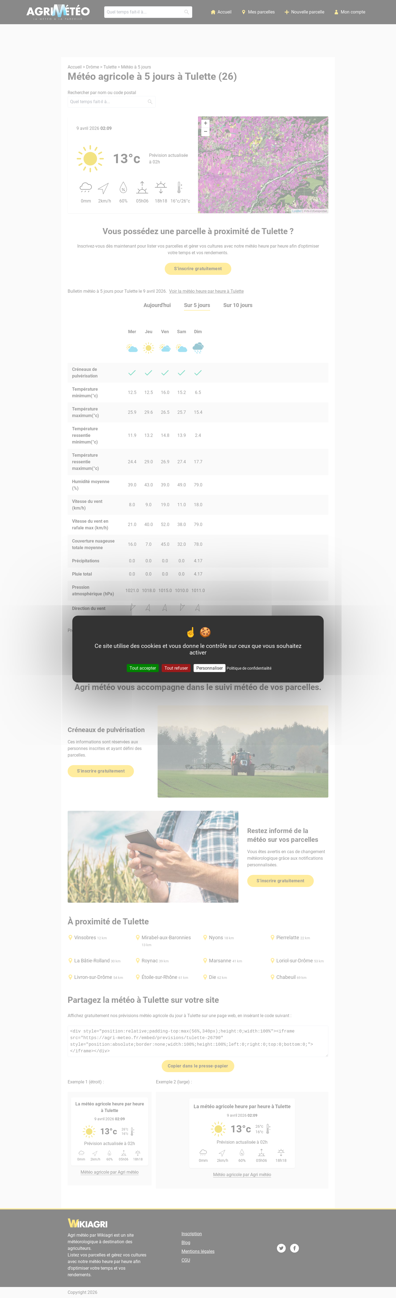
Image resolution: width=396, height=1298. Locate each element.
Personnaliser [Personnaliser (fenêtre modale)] (209, 667)
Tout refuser (176, 667)
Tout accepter (143, 667)
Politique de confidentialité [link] (249, 668)
